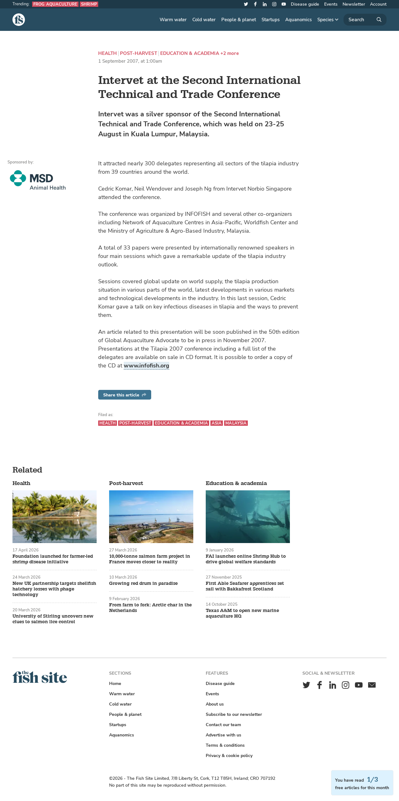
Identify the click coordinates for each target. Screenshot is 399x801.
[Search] (365, 20)
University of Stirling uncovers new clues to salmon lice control (53, 619)
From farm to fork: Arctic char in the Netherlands (150, 608)
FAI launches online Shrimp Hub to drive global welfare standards (246, 559)
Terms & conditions (225, 745)
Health (107, 53)
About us (215, 704)
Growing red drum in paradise (143, 583)
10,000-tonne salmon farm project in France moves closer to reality (149, 559)
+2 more (229, 53)
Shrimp (89, 4)
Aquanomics (298, 20)
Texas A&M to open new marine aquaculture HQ (242, 613)
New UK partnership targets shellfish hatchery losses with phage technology (54, 589)
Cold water (204, 20)
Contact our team (223, 725)
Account (378, 4)
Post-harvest (138, 53)
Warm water (173, 20)
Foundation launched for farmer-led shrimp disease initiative (52, 559)
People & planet (238, 20)
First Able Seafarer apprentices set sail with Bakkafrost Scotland (245, 586)
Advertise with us (223, 735)
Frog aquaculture (55, 4)
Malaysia (236, 423)
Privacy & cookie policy (229, 756)
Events (331, 4)
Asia (217, 423)
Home (115, 684)
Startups (271, 20)
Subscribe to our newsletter (234, 714)
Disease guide (305, 4)
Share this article (124, 395)
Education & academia (189, 53)
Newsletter (354, 4)
